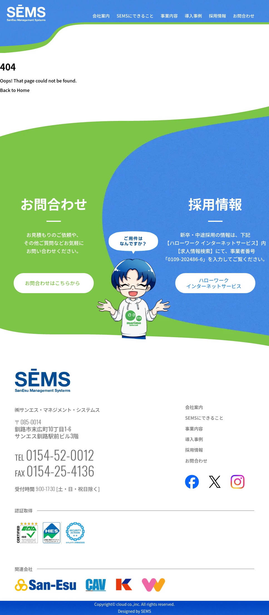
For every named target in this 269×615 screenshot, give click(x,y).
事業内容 (169, 15)
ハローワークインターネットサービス (213, 283)
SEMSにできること (135, 15)
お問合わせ (243, 15)
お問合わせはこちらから (52, 282)
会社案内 (101, 15)
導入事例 (193, 15)
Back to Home (14, 90)
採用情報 (217, 15)
